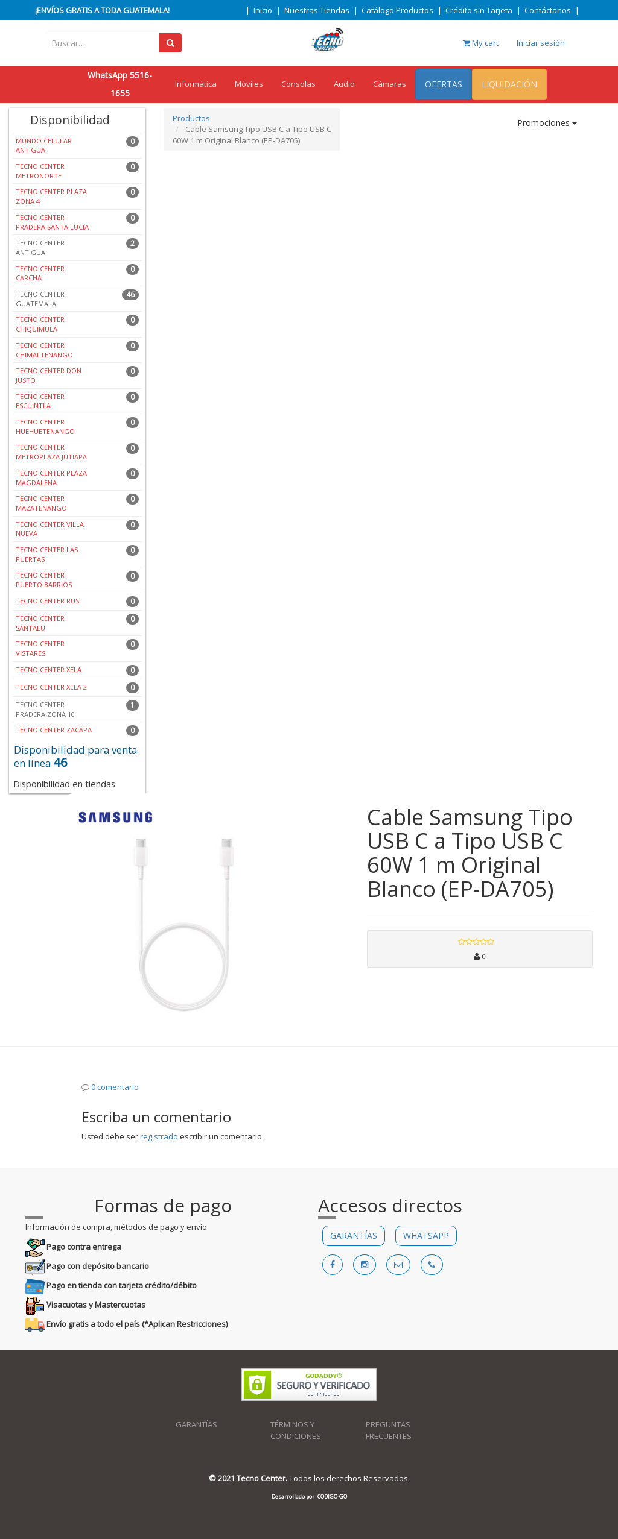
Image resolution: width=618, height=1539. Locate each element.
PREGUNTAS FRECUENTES (389, 1430)
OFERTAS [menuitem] (443, 84)
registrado (159, 1136)
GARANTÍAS (353, 1235)
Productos (191, 118)
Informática (196, 83)
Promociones (547, 122)
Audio (344, 83)
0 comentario (115, 1086)
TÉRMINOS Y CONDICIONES (295, 1430)
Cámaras (389, 83)
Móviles (249, 83)
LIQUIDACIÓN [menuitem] (509, 84)
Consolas (298, 83)
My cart (481, 42)
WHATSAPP (426, 1235)
